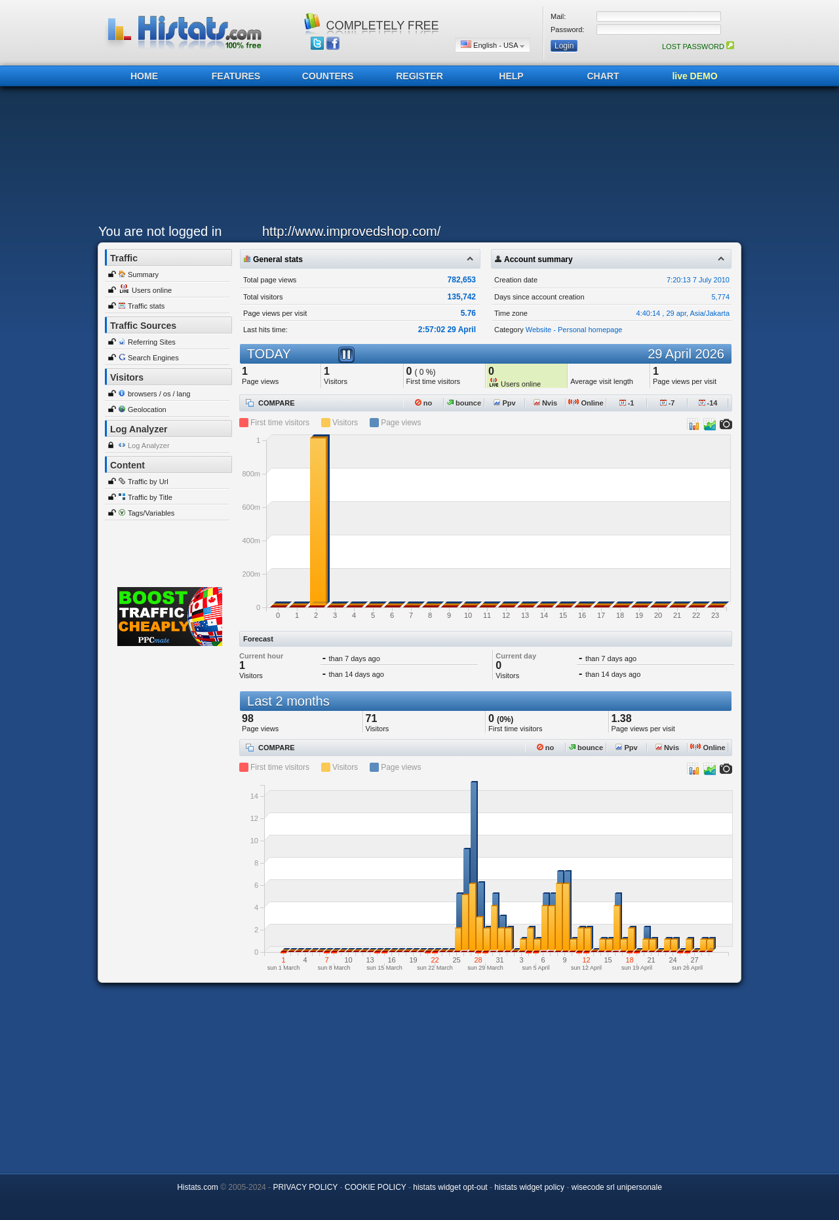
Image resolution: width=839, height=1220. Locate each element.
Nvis (545, 403)
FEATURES (236, 76)
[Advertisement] (416, 158)
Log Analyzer (149, 445)
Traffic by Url (148, 482)
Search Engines (153, 358)
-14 (708, 403)
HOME (144, 76)
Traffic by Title (150, 497)
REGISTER (419, 76)
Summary (143, 274)
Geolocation (147, 409)
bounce (464, 403)
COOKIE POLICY (375, 1187)
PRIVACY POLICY (305, 1187)
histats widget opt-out (450, 1187)
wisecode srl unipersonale (617, 1187)
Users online (152, 290)
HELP (511, 76)
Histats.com (197, 1187)
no (424, 403)
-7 (667, 403)
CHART (603, 76)
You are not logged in (160, 231)
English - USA (492, 45)
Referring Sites (152, 342)
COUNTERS (328, 76)
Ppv (504, 403)
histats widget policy (529, 1187)
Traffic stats (146, 306)
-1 (626, 403)
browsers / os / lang (159, 394)
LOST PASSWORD (698, 46)
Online (585, 403)
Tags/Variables (151, 513)
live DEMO (694, 76)
